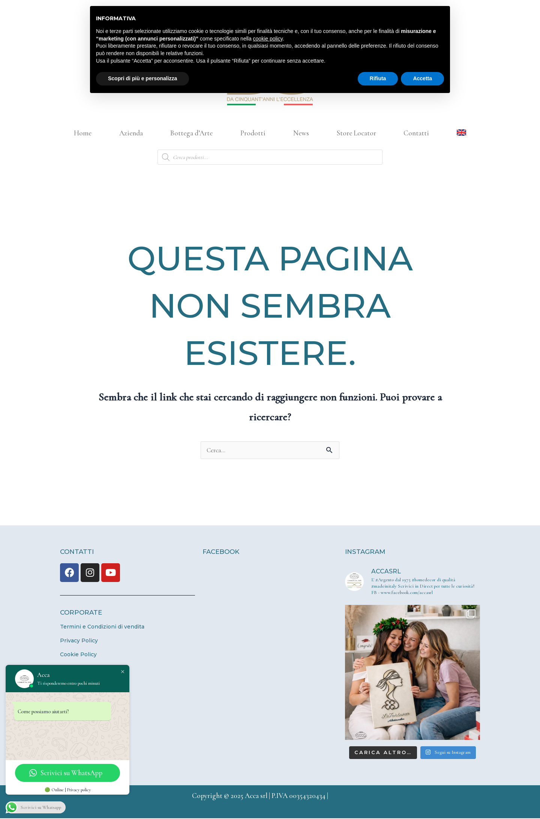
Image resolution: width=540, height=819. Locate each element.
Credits (339, 796)
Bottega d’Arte (191, 133)
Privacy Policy (79, 641)
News (301, 133)
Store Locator (356, 133)
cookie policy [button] (268, 39)
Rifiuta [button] (378, 78)
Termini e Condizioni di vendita (102, 627)
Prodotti (253, 133)
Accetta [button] (422, 78)
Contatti (416, 133)
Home (83, 133)
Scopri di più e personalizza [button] (142, 78)
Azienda (131, 133)
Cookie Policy (78, 655)
